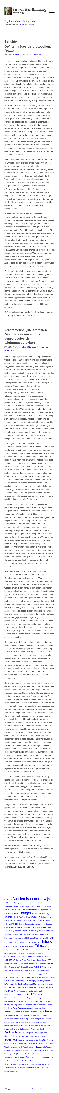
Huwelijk (19, 970)
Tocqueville (41, 1047)
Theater (50, 1043)
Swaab (25, 1043)
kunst (12, 981)
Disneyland (8, 938)
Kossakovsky (29, 977)
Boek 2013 (27, 347)
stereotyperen (30, 1040)
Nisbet (46, 998)
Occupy (33, 1001)
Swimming (31, 1043)
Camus (9, 920)
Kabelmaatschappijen (36, 974)
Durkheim (48, 937)
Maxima (51, 984)
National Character (33, 994)
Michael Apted (43, 987)
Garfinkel (44, 950)
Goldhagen (38, 956)
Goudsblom (10, 960)
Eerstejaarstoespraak (27, 942)
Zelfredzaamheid (27, 1068)
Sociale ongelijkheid (37, 1029)
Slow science (38, 1025)
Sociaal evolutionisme (11, 1029)
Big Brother (44, 910)
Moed (6, 991)
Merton (31, 987)
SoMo (34, 347)
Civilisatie (41, 920)
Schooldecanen (9, 1022)
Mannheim (21, 984)
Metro (36, 987)
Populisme (42, 1008)
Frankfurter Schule (29, 950)
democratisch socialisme (30, 934)
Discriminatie (43, 934)
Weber (18, 1061)
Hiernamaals (29, 963)
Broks (41, 917)
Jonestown (18, 974)
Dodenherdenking (19, 938)
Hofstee (23, 967)
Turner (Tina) (33, 1050)
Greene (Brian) (21, 960)
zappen (13, 1068)
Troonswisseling (16, 1050)
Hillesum (43, 963)
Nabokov (20, 994)
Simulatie (31, 1025)
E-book (7, 942)
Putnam (7, 1015)
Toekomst (49, 1047)
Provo (48, 1011)
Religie (38, 1015)
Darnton (24, 931)
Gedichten (51, 950)
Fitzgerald (45, 946)
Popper (35, 1008)
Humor (13, 970)
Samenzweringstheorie (36, 1019)
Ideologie (26, 970)
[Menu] (50, 11)
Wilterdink (34, 1064)
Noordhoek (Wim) (10, 1001)
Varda (19, 1054)
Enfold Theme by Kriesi (35, 1089)
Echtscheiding (15, 942)
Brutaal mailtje (48, 917)
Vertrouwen (44, 1054)
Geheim (7, 953)
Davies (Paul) (33, 931)
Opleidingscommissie (18, 1005)
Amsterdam (34, 903)
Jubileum (25, 974)
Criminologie (8, 927)
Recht (33, 1015)
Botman (34, 914)
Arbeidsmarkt (46, 906)
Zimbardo (37, 1068)
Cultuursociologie (38, 927)
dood (27, 938)
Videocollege (31, 1057)
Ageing (16, 903)
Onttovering (47, 1001)
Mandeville (13, 984)
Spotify (30, 1033)
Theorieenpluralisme (11, 1047)
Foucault (15, 950)
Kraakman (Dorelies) (41, 977)
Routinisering (23, 1019)
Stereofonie (21, 1040)
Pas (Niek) (8, 1008)
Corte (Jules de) (47, 924)
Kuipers (7, 981)
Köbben (21, 977)
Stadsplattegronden (40, 1033)
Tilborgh (25, 1047)
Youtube (7, 1068)
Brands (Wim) (18, 917)
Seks (22, 1022)
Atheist (6, 910)
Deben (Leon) (44, 931)
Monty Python (13, 991)
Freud (38, 950)
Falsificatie (30, 946)
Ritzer (16, 1019)
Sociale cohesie (25, 1029)
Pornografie (9, 1012)
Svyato (20, 1043)
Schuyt (18, 1022)
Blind (50, 910)
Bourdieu (8, 917)
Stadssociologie (10, 1036)
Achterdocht (8, 903)
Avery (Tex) (13, 910)
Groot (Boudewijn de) (34, 960)
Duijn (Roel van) (36, 938)
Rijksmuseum (9, 1019)
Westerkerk (20, 1064)
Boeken (10, 914)
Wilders (27, 1064)
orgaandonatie (31, 1005)
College (14, 924)
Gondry (45, 956)
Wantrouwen (11, 1061)
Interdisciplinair (40, 970)
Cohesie (47, 920)
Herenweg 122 (15, 963)
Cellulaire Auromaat (19, 920)
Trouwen (25, 1050)
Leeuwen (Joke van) (43, 981)
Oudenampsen (41, 1005)
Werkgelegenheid (10, 1064)
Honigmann (48, 967)
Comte (21, 924)
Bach (19, 910)
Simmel (24, 1025)
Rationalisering (24, 1015)
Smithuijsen (48, 1025)
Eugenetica (22, 946)
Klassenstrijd (14, 977)
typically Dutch (44, 1050)
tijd (20, 1046)
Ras (17, 1015)
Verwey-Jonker (19, 1057)
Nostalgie (20, 1001)
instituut (32, 970)
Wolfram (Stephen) (44, 1064)
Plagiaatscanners (25, 1008)
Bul (5, 920)
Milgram (51, 987)
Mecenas (25, 987)
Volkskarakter (44, 1057)
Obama (26, 1001)
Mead (19, 987)
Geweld (42, 953)
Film (38, 946)
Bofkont (16, 914)
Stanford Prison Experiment (27, 1036)
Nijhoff (41, 998)
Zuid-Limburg (45, 1068)
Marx (35, 984)
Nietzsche (23, 998)
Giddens (20, 956)
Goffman (30, 956)
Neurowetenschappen (11, 998)
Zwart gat (14, 1071)
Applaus (33, 906)
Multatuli (30, 991)
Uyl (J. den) (13, 1054)
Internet (48, 970)
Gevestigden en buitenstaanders (28, 953)
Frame (20, 950)
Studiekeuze (13, 1043)
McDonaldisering (10, 987)
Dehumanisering (15, 934)
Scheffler (48, 1019)
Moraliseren (23, 991)
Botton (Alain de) (43, 914)
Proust (41, 1012)
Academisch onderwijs (31, 899)
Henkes (7, 963)
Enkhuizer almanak (10, 946)
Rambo (12, 1015)
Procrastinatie (24, 1012)
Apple (39, 906)
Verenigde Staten (33, 1054)
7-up (10, 899)
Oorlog (6, 1005)
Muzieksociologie (10, 994)
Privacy (17, 1012)
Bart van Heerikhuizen (34, 55)
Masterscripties (43, 984)
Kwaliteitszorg (19, 981)
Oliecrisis (39, 1001)
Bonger (25, 913)
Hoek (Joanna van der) (12, 967)
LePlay (6, 984)
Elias (47, 941)
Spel (19, 1033)
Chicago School (31, 920)
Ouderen (50, 1005)
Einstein (38, 942)
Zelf (18, 1068)
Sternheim (39, 1040)
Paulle (15, 1008)
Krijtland (52, 977)
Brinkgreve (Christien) (31, 917)
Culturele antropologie (21, 927)
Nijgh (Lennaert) (32, 998)
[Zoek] (43, 11)
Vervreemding (9, 1057)
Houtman (7, 970)
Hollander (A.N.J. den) (34, 967)
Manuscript (29, 984)
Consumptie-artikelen (33, 924)
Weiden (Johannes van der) (32, 1061)
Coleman (7, 924)
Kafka (46, 974)
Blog (5, 914)
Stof (44, 1040)
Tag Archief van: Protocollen (19, 21)
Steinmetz (10, 1039)
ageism (22, 903)
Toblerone (32, 1047)
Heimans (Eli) (46, 960)
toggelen (7, 1050)
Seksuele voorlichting (32, 1022)
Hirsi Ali (50, 963)
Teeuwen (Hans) (41, 1043)
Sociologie (10, 1032)
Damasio (18, 931)
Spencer (25, 1033)
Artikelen (19, 347)
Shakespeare (15, 1025)
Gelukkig (13, 953)
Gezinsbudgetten (10, 956)
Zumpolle (7, 1071)
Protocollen (34, 1012)
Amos (27, 903)
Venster (24, 1054)
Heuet (23, 963)
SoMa (18, 55)
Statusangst (41, 1036)
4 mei (6, 899)
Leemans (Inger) (30, 981)
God (24, 956)
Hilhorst (37, 963)
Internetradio (8, 974)
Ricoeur (44, 1015)
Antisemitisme (25, 906)
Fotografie (7, 950)
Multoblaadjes (38, 991)
